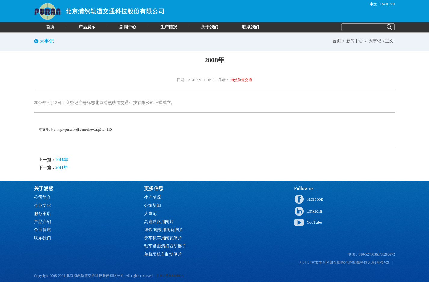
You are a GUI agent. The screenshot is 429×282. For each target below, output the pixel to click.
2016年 (61, 160)
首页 (50, 27)
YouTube (314, 222)
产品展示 (87, 27)
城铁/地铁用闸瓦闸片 (163, 230)
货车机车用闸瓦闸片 (163, 238)
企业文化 (42, 205)
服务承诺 (42, 213)
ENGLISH (387, 4)
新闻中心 (127, 27)
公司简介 (42, 197)
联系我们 (250, 27)
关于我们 (209, 27)
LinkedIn (314, 211)
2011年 (61, 167)
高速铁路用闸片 (159, 221)
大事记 (375, 41)
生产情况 (168, 27)
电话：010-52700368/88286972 (371, 254)
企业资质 (42, 230)
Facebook (315, 199)
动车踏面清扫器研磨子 (165, 246)
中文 (373, 4)
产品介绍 (42, 221)
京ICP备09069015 (170, 276)
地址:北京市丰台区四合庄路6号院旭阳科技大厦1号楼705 (344, 262)
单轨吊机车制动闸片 (163, 254)
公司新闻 (152, 205)
